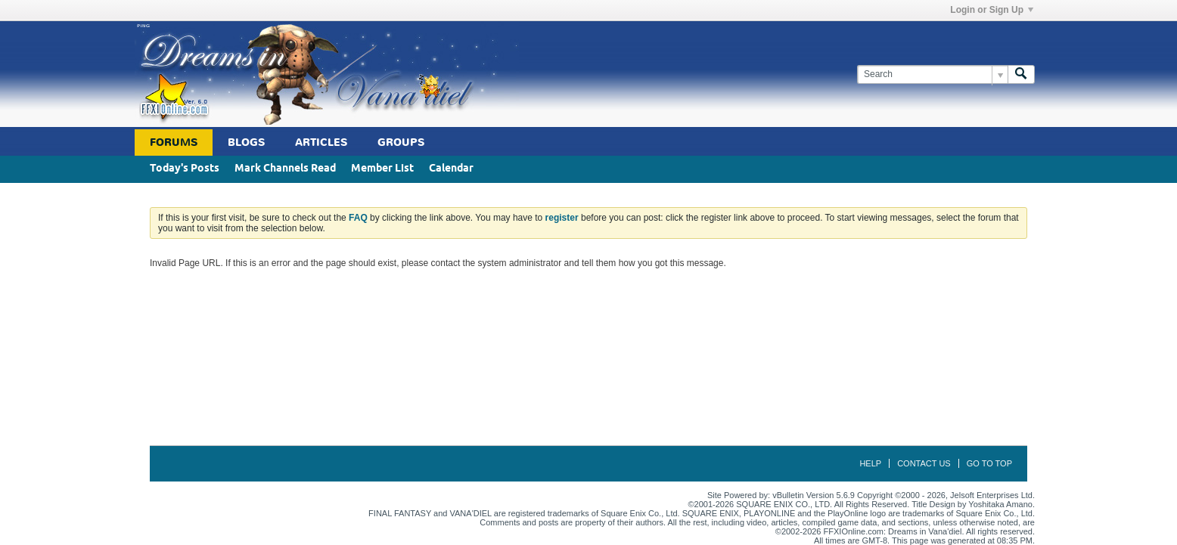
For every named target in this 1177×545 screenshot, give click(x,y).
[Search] (932, 74)
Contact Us (924, 463)
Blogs (246, 142)
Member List (382, 169)
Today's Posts (184, 169)
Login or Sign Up (991, 10)
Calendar (451, 169)
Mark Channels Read (285, 169)
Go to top (989, 463)
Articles (321, 142)
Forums (173, 142)
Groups (400, 142)
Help (870, 463)
